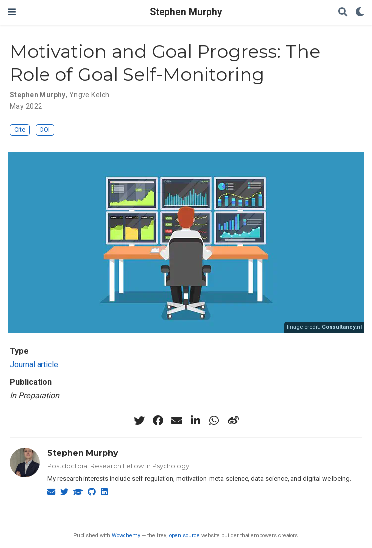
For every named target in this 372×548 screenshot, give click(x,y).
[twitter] (139, 420)
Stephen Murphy (186, 12)
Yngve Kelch (89, 95)
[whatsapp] (214, 420)
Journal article (34, 364)
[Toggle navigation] (12, 12)
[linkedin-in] (195, 420)
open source (184, 535)
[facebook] (158, 420)
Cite (19, 129)
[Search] (342, 12)
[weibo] (233, 420)
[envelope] (176, 420)
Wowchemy (126, 535)
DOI (45, 129)
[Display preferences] (359, 12)
